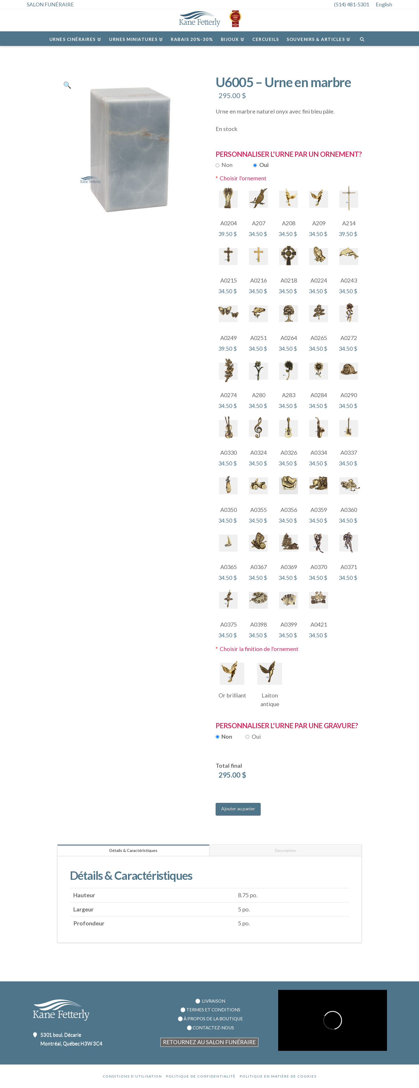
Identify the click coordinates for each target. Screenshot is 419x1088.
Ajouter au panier (238, 808)
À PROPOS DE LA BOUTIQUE (213, 1018)
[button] (67, 85)
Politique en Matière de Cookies (278, 1076)
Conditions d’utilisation (132, 1076)
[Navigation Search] (362, 38)
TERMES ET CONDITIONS (213, 1009)
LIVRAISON (213, 1001)
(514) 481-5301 (351, 4)
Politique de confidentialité (201, 1076)
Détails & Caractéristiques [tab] (133, 850)
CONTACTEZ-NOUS (213, 1027)
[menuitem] (387, 4)
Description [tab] (285, 850)
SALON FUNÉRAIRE (50, 4)
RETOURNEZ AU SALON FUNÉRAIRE (209, 1042)
